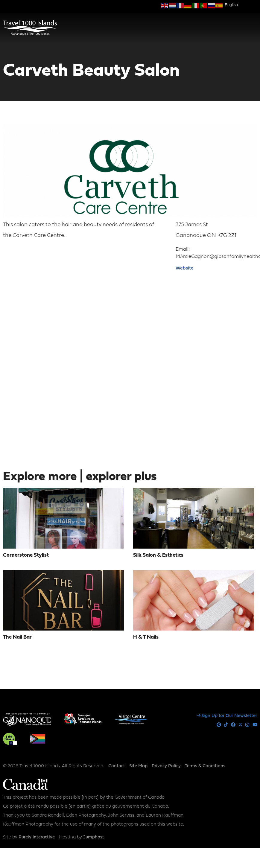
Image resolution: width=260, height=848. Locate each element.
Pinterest (219, 724)
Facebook (233, 724)
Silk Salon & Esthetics (158, 555)
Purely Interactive (37, 837)
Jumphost (93, 837)
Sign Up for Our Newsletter (229, 716)
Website (185, 268)
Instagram (247, 724)
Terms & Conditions (205, 766)
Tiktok (226, 724)
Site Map (138, 766)
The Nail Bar (17, 637)
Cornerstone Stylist (26, 555)
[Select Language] (241, 5)
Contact (116, 766)
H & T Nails (146, 637)
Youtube (255, 724)
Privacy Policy (166, 766)
